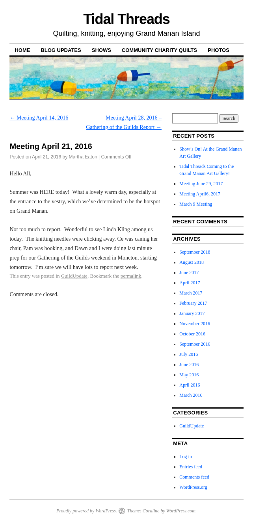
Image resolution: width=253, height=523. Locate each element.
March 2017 (190, 293)
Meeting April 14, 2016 (38, 118)
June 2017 (189, 272)
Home (22, 50)
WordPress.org (193, 487)
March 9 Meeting (195, 204)
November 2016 (194, 323)
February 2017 (193, 303)
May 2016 (189, 375)
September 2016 (194, 344)
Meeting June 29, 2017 (201, 183)
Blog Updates (61, 50)
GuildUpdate (74, 276)
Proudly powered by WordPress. (86, 511)
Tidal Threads (126, 19)
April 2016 (189, 385)
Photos (218, 50)
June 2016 (189, 364)
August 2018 (191, 262)
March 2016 (190, 395)
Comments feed (194, 477)
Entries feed (190, 467)
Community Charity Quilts (159, 50)
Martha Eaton (83, 157)
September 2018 (194, 252)
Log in (185, 456)
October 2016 (192, 334)
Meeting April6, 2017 (199, 194)
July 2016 (188, 354)
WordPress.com (180, 511)
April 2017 (189, 282)
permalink (131, 276)
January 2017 (192, 313)
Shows (101, 50)
